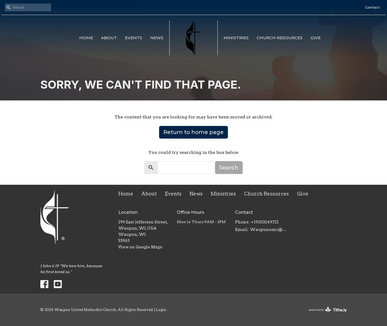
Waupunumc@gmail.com (269, 229)
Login (161, 310)
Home (86, 37)
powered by (328, 310)
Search (228, 167)
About (109, 37)
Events (133, 37)
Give (316, 37)
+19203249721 (265, 222)
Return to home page (193, 132)
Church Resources (280, 37)
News (156, 37)
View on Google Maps (140, 247)
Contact (372, 7)
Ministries (236, 37)
